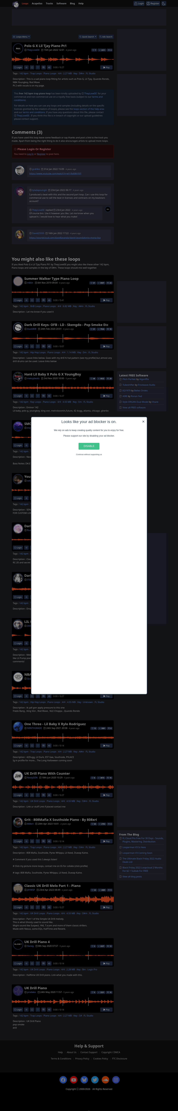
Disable (89, 446)
